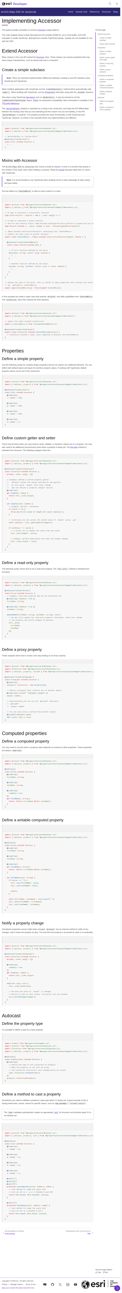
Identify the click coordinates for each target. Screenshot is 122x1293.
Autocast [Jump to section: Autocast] (101, 97)
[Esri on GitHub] (52, 1284)
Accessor (42, 30)
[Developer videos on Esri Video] (68, 1284)
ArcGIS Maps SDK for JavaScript (18, 12)
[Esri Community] (45, 1284)
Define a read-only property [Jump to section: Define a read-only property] (106, 64)
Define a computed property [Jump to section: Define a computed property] (107, 80)
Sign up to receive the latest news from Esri (18, 1288)
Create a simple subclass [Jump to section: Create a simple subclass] (105, 39)
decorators (30, 97)
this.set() (74, 447)
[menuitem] (70, 12)
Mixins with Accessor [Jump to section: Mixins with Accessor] (107, 44)
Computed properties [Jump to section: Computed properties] (105, 76)
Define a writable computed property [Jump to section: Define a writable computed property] (107, 86)
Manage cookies (16, 1284)
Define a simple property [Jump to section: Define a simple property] (105, 52)
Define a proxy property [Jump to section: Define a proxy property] (105, 71)
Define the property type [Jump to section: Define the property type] (107, 102)
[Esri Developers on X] (60, 1284)
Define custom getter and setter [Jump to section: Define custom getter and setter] (107, 59)
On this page (100, 30)
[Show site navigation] (116, 4)
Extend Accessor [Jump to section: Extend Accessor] (104, 34)
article (61, 170)
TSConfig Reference (10, 103)
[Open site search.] (110, 4)
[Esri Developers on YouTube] (75, 1284)
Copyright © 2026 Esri (10, 1281)
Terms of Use (30, 1284)
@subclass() (50, 92)
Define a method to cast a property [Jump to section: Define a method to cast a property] (107, 108)
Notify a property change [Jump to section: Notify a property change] (106, 93)
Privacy (4, 1284)
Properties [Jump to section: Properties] (101, 48)
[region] (47, 246)
